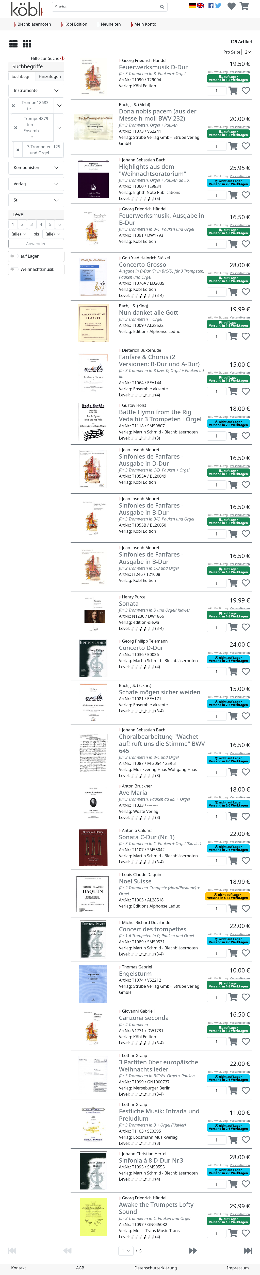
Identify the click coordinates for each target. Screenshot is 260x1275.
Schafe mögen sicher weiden (160, 692)
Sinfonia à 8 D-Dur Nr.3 (151, 1160)
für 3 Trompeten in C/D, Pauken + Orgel (154, 470)
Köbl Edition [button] (74, 24)
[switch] (14, 256)
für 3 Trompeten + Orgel (140, 319)
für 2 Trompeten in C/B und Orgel (149, 568)
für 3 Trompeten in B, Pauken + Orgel (152, 73)
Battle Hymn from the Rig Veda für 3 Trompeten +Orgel (160, 415)
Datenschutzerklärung (156, 1268)
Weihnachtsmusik (37, 269)
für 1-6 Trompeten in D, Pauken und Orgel (156, 935)
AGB (80, 1268)
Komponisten (26, 167)
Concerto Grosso (142, 264)
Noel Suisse (135, 881)
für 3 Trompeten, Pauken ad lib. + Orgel (154, 799)
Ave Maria (133, 793)
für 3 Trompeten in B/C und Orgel (149, 757)
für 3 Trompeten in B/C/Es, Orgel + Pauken (157, 1076)
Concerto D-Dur (141, 648)
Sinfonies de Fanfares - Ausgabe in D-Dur (151, 459)
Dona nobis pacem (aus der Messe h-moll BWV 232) (158, 114)
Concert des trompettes (152, 929)
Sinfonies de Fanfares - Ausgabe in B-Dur (151, 508)
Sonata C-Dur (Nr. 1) (147, 837)
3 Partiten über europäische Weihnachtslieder (158, 1065)
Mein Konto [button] (143, 24)
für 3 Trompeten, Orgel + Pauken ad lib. (154, 180)
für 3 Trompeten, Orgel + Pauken (148, 125)
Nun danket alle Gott (148, 312)
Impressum (238, 1268)
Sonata (129, 603)
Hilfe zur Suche (47, 58)
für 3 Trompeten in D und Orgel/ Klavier (154, 610)
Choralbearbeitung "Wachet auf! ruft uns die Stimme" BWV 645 (162, 743)
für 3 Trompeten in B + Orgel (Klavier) (152, 1125)
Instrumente (26, 90)
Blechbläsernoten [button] (32, 24)
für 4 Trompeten (133, 1024)
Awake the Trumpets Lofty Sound (156, 1208)
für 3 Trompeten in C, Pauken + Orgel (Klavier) (160, 843)
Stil (17, 200)
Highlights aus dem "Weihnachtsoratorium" (152, 170)
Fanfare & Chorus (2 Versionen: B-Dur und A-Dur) (159, 360)
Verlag (20, 184)
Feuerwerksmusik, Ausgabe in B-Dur (161, 219)
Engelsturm (135, 973)
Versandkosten (240, 72)
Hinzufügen (50, 76)
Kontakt (18, 1268)
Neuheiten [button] (109, 24)
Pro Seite (231, 52)
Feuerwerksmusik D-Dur (153, 67)
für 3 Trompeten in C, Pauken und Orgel (154, 1218)
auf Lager (30, 256)
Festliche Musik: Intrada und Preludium (159, 1114)
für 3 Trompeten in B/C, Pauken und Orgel (156, 229)
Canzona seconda (144, 1018)
